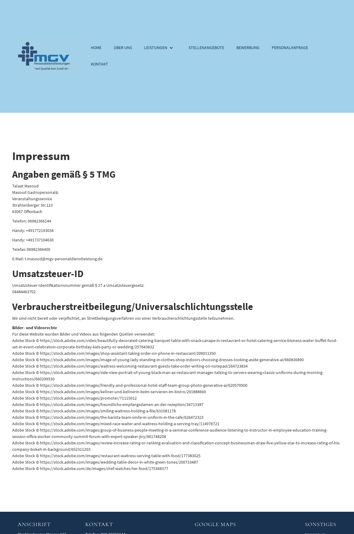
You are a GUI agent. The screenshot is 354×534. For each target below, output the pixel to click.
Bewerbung (248, 47)
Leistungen (155, 47)
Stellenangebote (206, 47)
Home (96, 47)
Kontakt (99, 64)
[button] (160, 48)
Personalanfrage (290, 47)
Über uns (123, 47)
